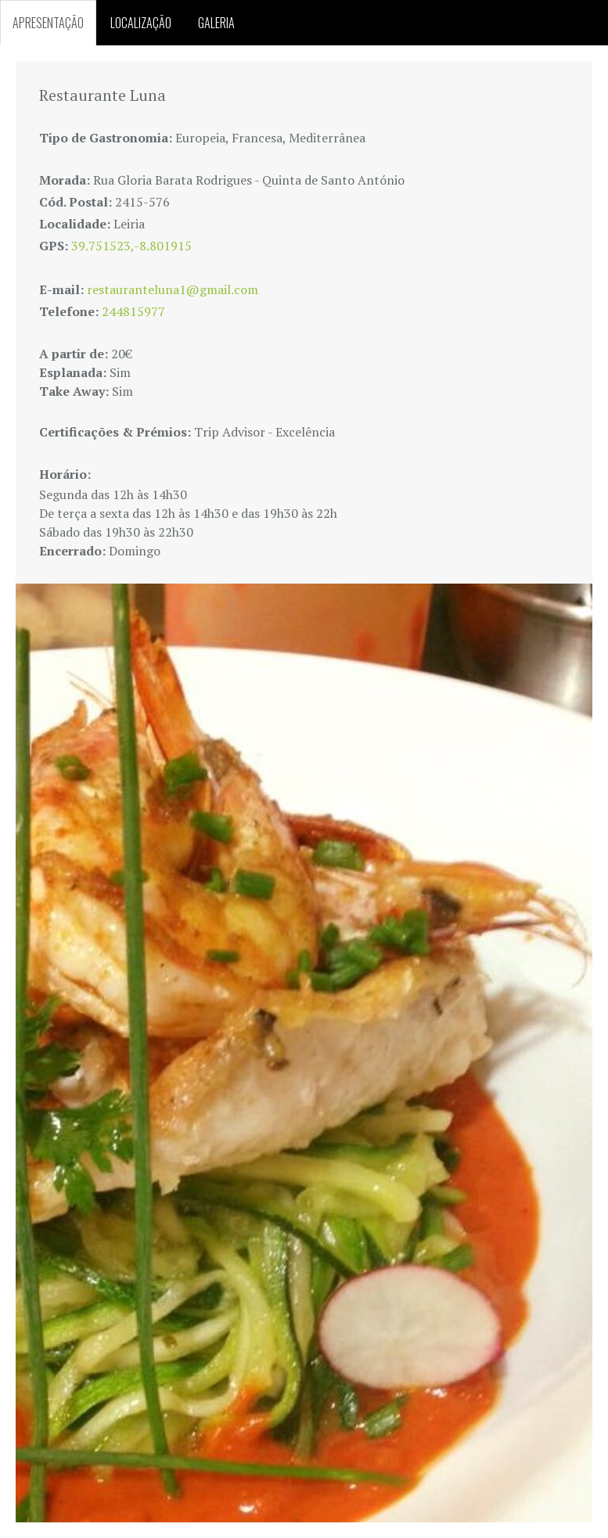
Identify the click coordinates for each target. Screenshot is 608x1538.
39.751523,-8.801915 (131, 245)
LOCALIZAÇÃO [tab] (140, 22)
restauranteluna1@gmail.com (172, 289)
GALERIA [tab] (216, 22)
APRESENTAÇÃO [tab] (48, 22)
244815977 (133, 311)
